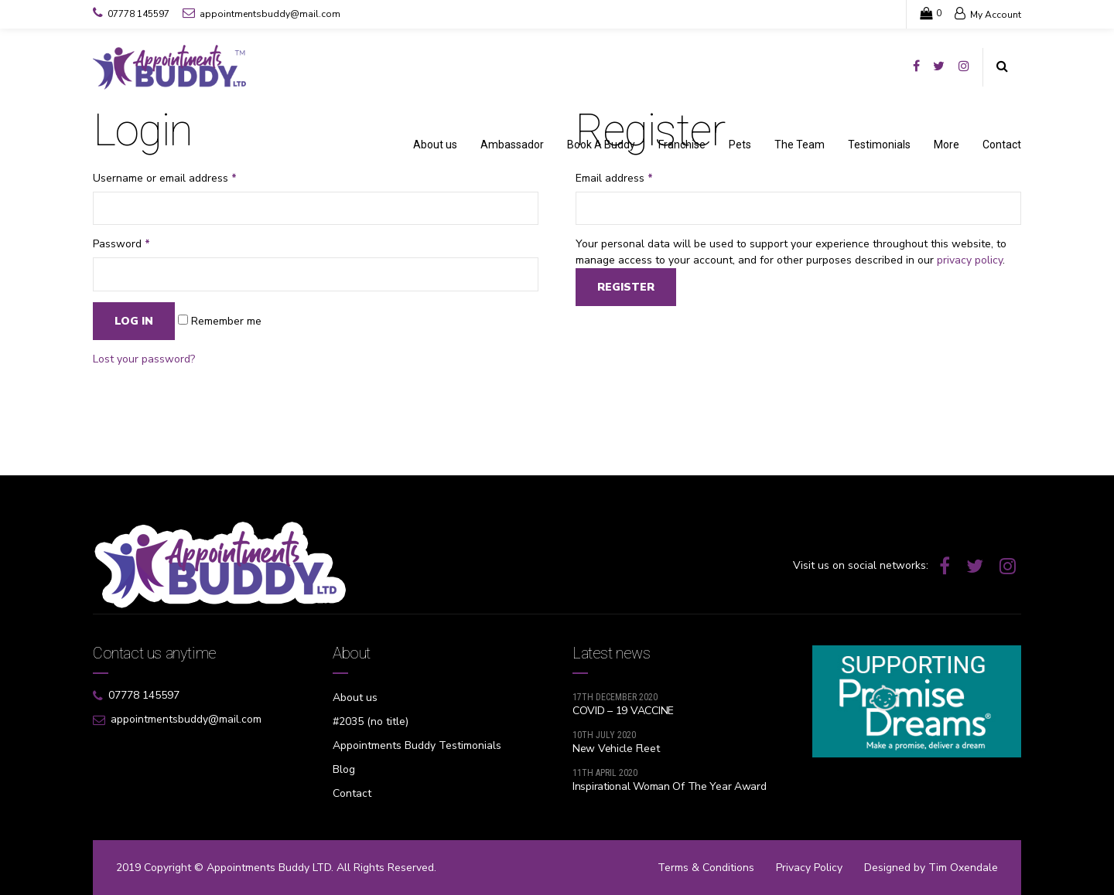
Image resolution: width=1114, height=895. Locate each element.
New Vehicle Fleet (615, 748)
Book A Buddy (601, 144)
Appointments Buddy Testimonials (417, 745)
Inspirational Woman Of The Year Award (669, 786)
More (946, 144)
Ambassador (512, 144)
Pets (740, 144)
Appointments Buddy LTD (269, 867)
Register (625, 287)
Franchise (682, 144)
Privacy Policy (809, 867)
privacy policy (970, 260)
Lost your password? (144, 359)
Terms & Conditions (706, 867)
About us (435, 144)
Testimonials (879, 144)
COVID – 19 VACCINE (623, 710)
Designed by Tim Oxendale (931, 867)
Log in (133, 321)
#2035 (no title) (370, 721)
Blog (344, 769)
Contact (1001, 144)
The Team (799, 144)
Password (121, 244)
